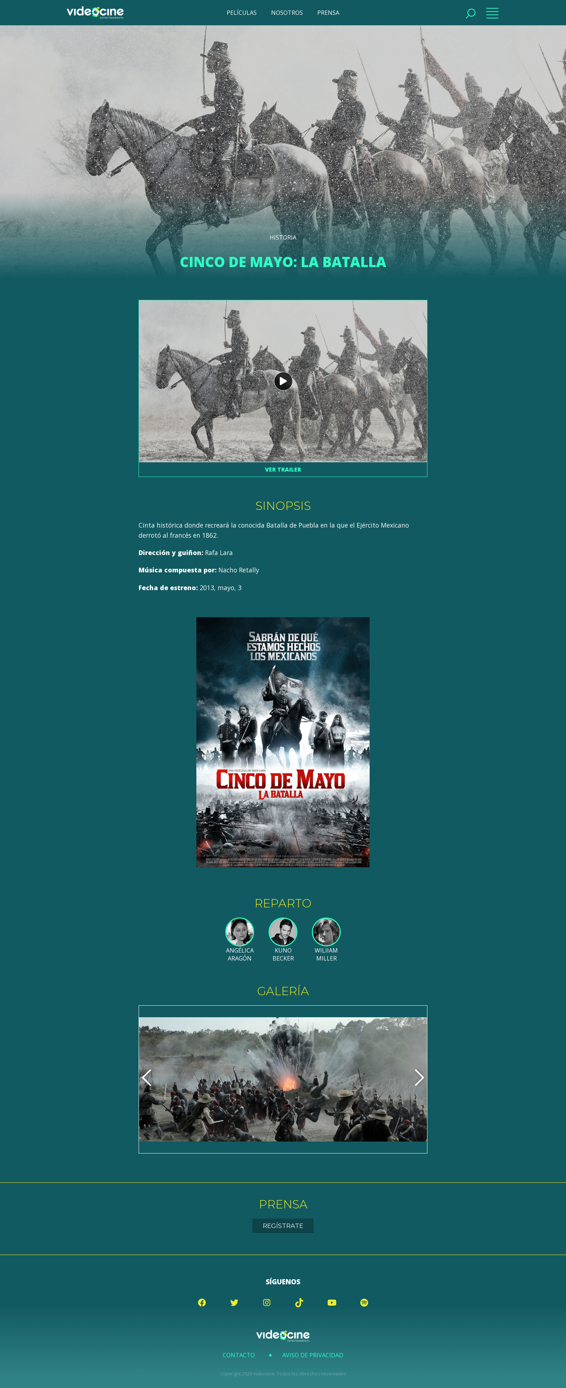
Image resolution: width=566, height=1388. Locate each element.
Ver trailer (283, 469)
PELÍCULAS (242, 13)
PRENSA (328, 13)
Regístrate (283, 1225)
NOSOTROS (287, 13)
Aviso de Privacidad (312, 1355)
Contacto (239, 1355)
